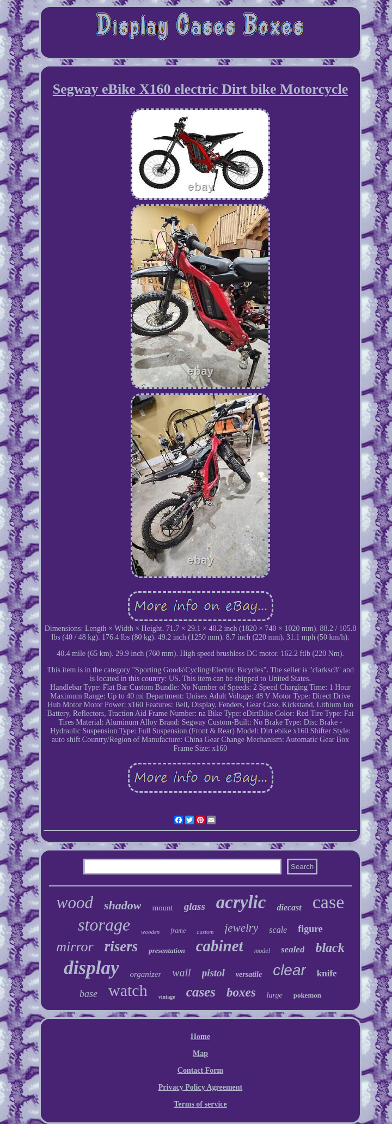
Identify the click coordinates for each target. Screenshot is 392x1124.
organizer (145, 974)
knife (327, 973)
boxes (241, 992)
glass (194, 906)
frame (178, 930)
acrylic (241, 902)
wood (75, 902)
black (329, 947)
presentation (167, 950)
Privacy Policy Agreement (200, 1087)
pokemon (307, 995)
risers (121, 946)
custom (205, 931)
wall (181, 973)
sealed (292, 949)
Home (200, 1036)
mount (162, 907)
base (88, 993)
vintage (166, 997)
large (275, 995)
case (329, 902)
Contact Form (200, 1070)
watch (128, 990)
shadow (122, 905)
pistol (213, 973)
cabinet (219, 946)
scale (278, 929)
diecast (289, 907)
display (91, 968)
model (262, 951)
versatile (249, 974)
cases (201, 992)
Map (200, 1053)
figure (310, 928)
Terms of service (200, 1104)
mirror (74, 947)
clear (289, 970)
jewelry (242, 927)
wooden (150, 931)
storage (104, 924)
